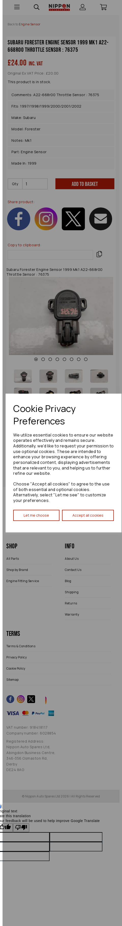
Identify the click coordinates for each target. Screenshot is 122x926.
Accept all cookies (87, 515)
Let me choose (36, 515)
